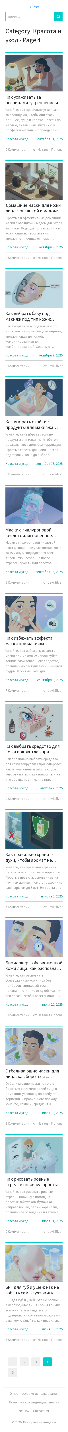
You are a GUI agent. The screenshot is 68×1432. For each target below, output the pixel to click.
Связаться (41, 1411)
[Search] (30, 16)
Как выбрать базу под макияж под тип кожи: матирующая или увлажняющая (28, 316)
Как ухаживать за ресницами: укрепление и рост (31, 99)
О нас (14, 1393)
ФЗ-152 (24, 1411)
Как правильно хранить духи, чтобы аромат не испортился (29, 857)
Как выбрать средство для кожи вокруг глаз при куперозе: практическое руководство (32, 748)
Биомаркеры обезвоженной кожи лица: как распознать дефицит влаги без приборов (33, 965)
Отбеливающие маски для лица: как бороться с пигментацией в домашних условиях (33, 1073)
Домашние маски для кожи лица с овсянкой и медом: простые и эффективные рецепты (33, 207)
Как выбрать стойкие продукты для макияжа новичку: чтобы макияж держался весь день (29, 424)
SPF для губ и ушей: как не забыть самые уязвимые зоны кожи (32, 1289)
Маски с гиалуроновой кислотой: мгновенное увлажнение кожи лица (29, 532)
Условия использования (40, 1393)
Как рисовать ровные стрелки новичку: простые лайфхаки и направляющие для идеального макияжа (33, 1181)
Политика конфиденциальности (34, 1402)
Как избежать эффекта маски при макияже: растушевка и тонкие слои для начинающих (32, 640)
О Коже (34, 7)
